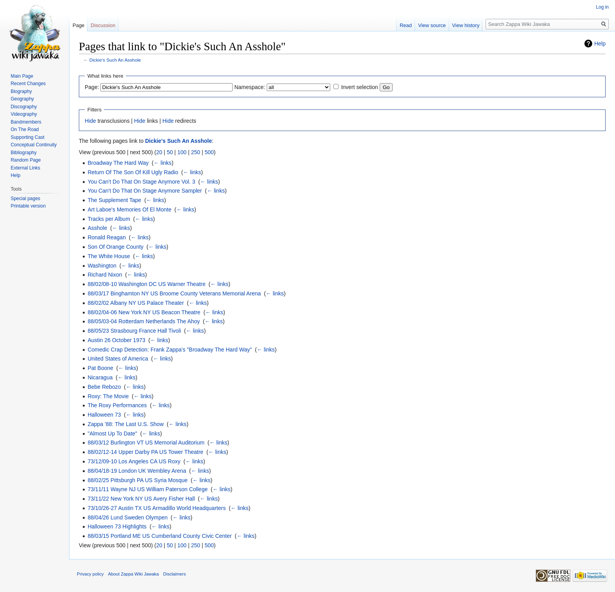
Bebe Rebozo (104, 387)
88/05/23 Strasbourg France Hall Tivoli (134, 331)
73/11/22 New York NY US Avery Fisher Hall (141, 498)
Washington (101, 265)
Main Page (22, 76)
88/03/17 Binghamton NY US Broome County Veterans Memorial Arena (174, 293)
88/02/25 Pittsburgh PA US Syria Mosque (137, 480)
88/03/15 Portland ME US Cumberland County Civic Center (159, 536)
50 (170, 152)
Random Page (26, 160)
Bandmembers (26, 122)
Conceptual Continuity (33, 145)
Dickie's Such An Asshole (115, 59)
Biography (21, 91)
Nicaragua (100, 377)
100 (181, 152)
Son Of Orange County (115, 247)
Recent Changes (28, 83)
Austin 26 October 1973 (116, 340)
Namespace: (249, 87)
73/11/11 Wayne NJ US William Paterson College (147, 489)
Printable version (28, 206)
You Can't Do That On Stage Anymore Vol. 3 (141, 182)
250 (195, 152)
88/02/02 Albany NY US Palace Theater (135, 303)
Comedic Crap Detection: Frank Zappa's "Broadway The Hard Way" (169, 349)
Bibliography (23, 152)
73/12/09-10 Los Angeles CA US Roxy (133, 461)
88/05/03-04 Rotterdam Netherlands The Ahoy (143, 321)
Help (600, 43)
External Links (25, 168)
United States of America (117, 358)
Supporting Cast (27, 137)
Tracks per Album (108, 219)
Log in (602, 7)
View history (466, 25)
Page (78, 25)
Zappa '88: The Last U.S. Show (125, 424)
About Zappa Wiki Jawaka (133, 574)
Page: (92, 87)
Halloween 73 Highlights (116, 526)
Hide (90, 121)
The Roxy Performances (117, 405)
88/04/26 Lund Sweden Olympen (127, 517)
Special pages (25, 198)
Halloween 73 (104, 415)
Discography (24, 106)
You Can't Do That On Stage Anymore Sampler (144, 191)
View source (432, 25)
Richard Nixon (104, 274)
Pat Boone (100, 368)
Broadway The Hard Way (118, 163)
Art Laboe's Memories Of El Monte (129, 209)
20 (159, 152)
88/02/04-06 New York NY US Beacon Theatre (143, 312)
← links (162, 163)
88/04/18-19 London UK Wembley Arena (136, 471)
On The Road (25, 129)
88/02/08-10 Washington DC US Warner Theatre (146, 284)
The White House (108, 256)
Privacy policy (90, 574)
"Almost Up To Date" (112, 433)
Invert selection (359, 87)
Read (406, 25)
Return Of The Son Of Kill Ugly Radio (132, 172)
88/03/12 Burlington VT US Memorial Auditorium (145, 442)
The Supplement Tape (114, 200)
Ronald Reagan (106, 237)
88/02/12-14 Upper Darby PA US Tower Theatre (145, 452)
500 (209, 152)
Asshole (97, 228)
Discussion (103, 25)
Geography (22, 99)
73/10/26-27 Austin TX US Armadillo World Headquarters (156, 508)
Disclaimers (174, 574)
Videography (24, 114)
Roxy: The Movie (108, 396)
